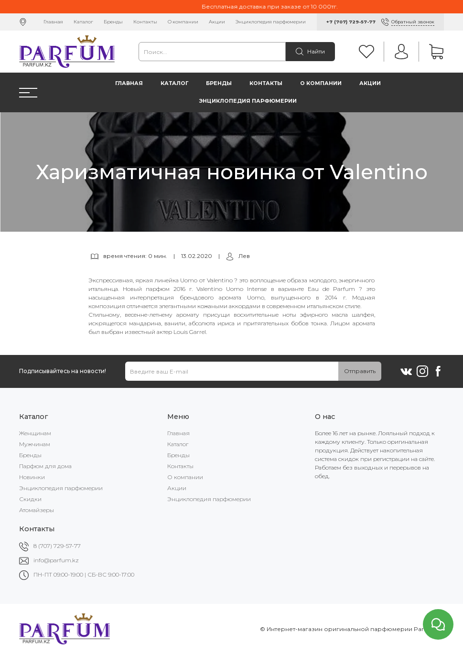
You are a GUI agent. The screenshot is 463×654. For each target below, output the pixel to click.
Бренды (113, 21)
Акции (217, 21)
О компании (183, 21)
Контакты (145, 21)
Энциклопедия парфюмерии (271, 21)
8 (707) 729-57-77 (57, 545)
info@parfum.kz (56, 560)
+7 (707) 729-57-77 (351, 21)
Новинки (32, 477)
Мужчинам (34, 444)
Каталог (83, 21)
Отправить (360, 371)
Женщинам (35, 433)
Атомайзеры (36, 510)
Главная (53, 21)
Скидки (30, 499)
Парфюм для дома (45, 466)
